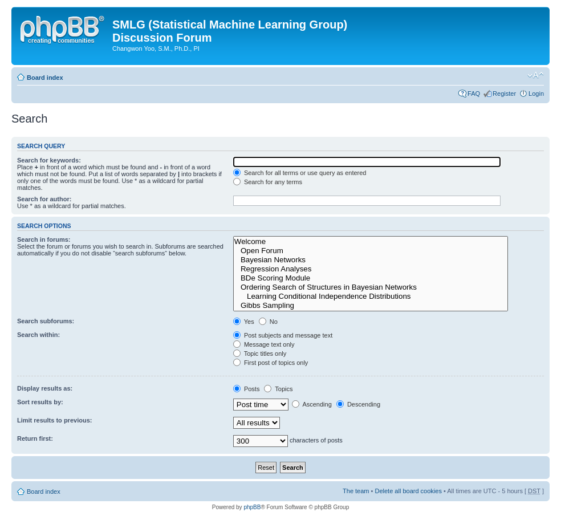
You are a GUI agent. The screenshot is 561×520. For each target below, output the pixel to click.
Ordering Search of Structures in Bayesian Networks (370, 287)
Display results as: (44, 388)
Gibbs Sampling (370, 305)
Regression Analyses (370, 269)
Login (536, 93)
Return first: (35, 438)
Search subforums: (45, 321)
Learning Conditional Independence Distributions (370, 296)
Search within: (38, 334)
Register (504, 93)
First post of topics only (270, 362)
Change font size (535, 75)
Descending (358, 404)
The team (356, 491)
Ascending (312, 404)
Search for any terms (267, 181)
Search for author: (44, 199)
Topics (278, 388)
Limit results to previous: (54, 420)
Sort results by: (40, 402)
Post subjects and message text (282, 335)
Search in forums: (44, 239)
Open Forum (370, 250)
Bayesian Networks (370, 260)
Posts (246, 388)
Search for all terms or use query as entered (300, 172)
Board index (45, 77)
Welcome (370, 241)
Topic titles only (259, 353)
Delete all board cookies (408, 491)
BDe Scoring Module (370, 278)
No (268, 321)
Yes (243, 321)
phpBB (252, 507)
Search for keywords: (49, 160)
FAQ (473, 93)
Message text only (264, 344)
